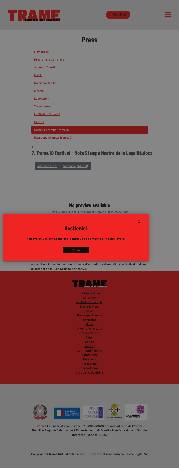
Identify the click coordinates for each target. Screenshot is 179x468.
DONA (76, 250)
